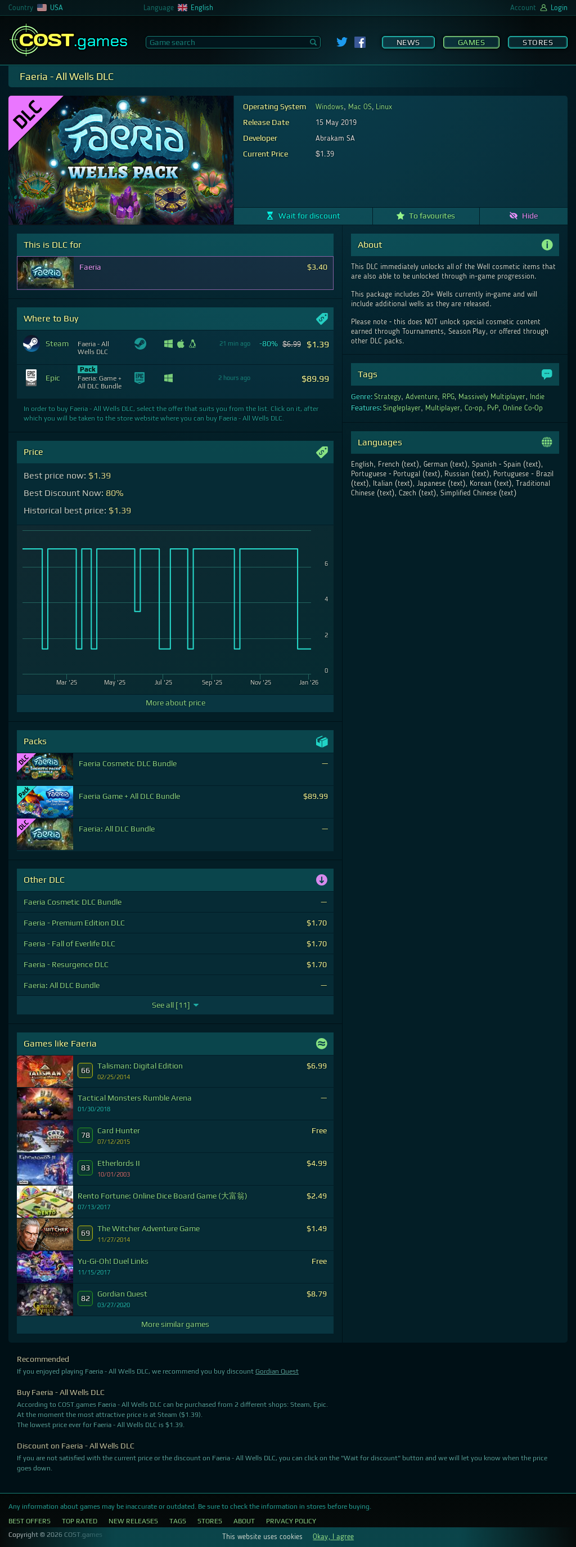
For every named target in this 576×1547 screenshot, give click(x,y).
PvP (492, 408)
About (244, 1521)
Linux (384, 107)
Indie (537, 397)
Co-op (474, 408)
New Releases (133, 1521)
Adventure (422, 397)
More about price (175, 702)
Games (471, 42)
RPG (448, 397)
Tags (177, 1521)
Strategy (387, 397)
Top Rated (79, 1521)
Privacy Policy (291, 1521)
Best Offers (29, 1521)
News (408, 42)
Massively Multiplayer (491, 397)
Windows (330, 107)
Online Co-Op (523, 408)
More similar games (175, 1324)
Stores (538, 42)
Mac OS (360, 107)
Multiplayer (442, 408)
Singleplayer (402, 408)
